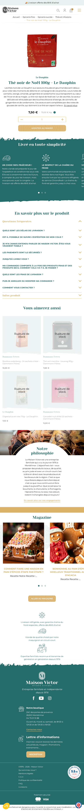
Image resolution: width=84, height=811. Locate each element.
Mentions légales (26, 773)
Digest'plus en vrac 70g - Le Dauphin (20, 416)
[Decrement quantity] (21, 119)
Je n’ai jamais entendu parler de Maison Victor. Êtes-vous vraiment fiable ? (42, 244)
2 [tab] (42, 192)
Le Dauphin (42, 77)
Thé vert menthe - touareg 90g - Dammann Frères (58, 362)
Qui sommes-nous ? (27, 770)
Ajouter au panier (42, 128)
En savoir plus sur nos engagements (42, 500)
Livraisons (23, 787)
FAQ (20, 783)
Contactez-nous (34, 729)
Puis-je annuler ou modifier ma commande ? (42, 281)
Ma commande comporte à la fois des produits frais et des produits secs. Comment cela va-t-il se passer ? (42, 266)
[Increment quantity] (62, 119)
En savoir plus (70, 105)
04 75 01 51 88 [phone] (32, 718)
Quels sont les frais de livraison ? (42, 274)
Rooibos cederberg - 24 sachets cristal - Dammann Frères (21, 362)
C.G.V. (21, 777)
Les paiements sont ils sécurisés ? (42, 252)
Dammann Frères (10, 357)
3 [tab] (45, 192)
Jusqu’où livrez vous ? (42, 259)
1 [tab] (39, 192)
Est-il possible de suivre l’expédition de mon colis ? (42, 237)
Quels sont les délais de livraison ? (42, 230)
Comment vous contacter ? (42, 287)
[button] (6, 806)
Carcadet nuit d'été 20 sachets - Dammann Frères (58, 417)
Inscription (35, 754)
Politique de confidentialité (30, 780)
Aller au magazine (42, 598)
